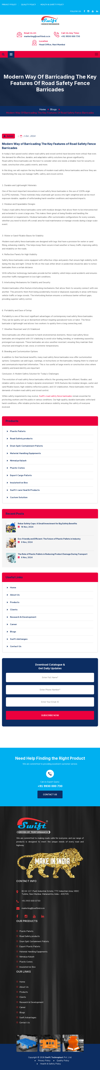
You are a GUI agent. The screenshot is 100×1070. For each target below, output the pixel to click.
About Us (15, 594)
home (42, 109)
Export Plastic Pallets (29, 946)
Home (13, 587)
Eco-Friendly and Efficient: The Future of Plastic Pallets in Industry (49, 539)
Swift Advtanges (19, 639)
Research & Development (23, 617)
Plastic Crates (17, 467)
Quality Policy (28, 4)
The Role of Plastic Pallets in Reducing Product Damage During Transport (52, 554)
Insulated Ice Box (19, 482)
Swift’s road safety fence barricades (55, 396)
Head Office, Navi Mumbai (52, 44)
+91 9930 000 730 (70, 36)
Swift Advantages (27, 1017)
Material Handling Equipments (25, 453)
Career (13, 624)
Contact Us (15, 646)
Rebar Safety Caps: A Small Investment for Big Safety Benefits (47, 523)
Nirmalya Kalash (18, 460)
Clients (14, 609)
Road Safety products (21, 438)
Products (14, 602)
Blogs (53, 109)
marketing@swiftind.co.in (37, 36)
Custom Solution (18, 497)
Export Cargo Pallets (21, 475)
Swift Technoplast (54, 1057)
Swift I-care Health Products (25, 490)
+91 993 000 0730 (31, 900)
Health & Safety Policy (52, 4)
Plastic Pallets (18, 431)
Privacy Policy (9, 4)
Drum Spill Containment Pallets (26, 445)
